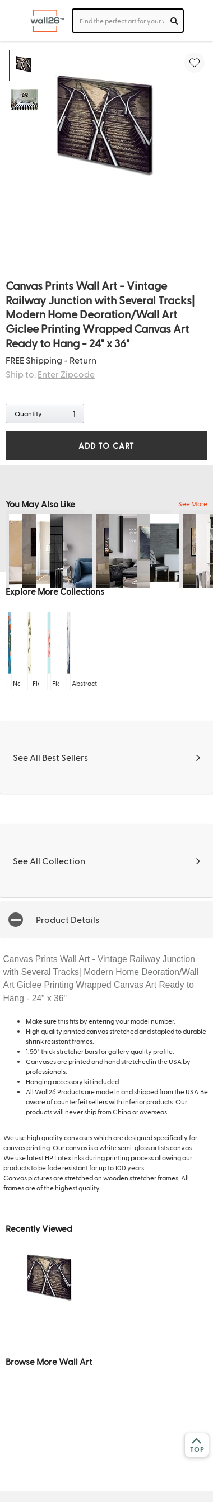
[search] (174, 20)
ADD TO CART (106, 445)
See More (192, 503)
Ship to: (50, 374)
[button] (106, 919)
